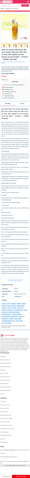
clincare (19, 307)
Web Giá (25, 461)
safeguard (19, 303)
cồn (23, 307)
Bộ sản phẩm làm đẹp (5, 435)
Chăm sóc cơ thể (8, 8)
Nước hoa (2, 439)
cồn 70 (9, 307)
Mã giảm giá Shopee (5, 390)
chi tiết (22, 103)
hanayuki (4, 310)
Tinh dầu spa (3, 442)
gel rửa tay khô (18, 318)
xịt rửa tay (11, 318)
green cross (21, 316)
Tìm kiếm (25, 5)
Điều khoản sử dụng (5, 363)
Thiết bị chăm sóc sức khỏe (7, 428)
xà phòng (13, 303)
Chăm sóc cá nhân (5, 422)
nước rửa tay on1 (14, 316)
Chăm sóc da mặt (4, 405)
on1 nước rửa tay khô (17, 314)
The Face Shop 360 (14, 461)
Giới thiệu (7, 103)
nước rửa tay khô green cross (8, 320)
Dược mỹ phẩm (4, 411)
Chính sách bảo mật (5, 360)
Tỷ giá (8, 461)
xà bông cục (4, 305)
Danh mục (2, 370)
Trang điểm (3, 401)
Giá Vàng (21, 461)
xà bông (8, 303)
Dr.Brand (6, 61)
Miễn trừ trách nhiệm (5, 366)
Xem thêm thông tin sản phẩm (15, 280)
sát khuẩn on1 (5, 318)
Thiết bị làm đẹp (4, 432)
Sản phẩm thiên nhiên (5, 415)
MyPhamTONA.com (13, 465)
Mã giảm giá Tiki (4, 383)
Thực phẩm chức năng (6, 425)
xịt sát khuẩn (10, 310)
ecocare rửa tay (19, 320)
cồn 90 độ (4, 307)
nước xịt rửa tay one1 (6, 314)
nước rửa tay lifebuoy (6, 323)
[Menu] (28, 2)
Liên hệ (2, 393)
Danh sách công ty (5, 376)
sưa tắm (3, 303)
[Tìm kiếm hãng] (11, 5)
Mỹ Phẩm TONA (21, 465)
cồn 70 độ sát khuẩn (18, 310)
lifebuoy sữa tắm (20, 305)
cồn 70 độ (14, 307)
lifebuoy (24, 303)
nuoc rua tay (4, 312)
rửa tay (25, 310)
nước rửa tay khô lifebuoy (14, 312)
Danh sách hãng (4, 373)
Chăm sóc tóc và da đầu (6, 418)
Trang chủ (2, 8)
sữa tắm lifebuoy (12, 305)
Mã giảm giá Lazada (5, 387)
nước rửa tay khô (5, 316)
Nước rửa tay (15, 8)
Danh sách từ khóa (5, 380)
